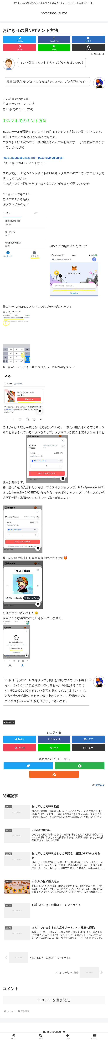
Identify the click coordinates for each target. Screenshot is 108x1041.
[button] (88, 47)
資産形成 (9, 722)
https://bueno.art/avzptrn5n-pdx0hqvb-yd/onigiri (33, 157)
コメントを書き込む (54, 1000)
